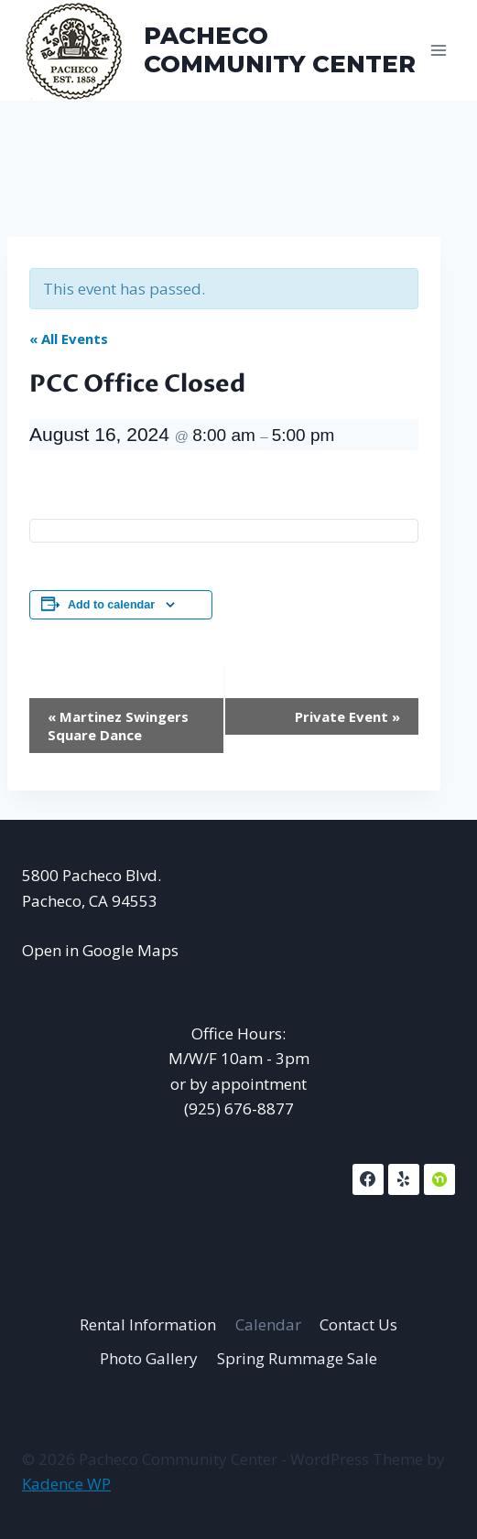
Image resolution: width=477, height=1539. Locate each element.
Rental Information (148, 1324)
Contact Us (358, 1324)
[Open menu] (438, 50)
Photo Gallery (149, 1358)
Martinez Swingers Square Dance (118, 725)
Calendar (268, 1324)
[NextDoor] (439, 1179)
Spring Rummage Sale (297, 1358)
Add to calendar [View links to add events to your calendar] (111, 604)
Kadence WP (66, 1483)
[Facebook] (368, 1179)
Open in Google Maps (100, 950)
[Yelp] (403, 1179)
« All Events (68, 338)
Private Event (347, 716)
